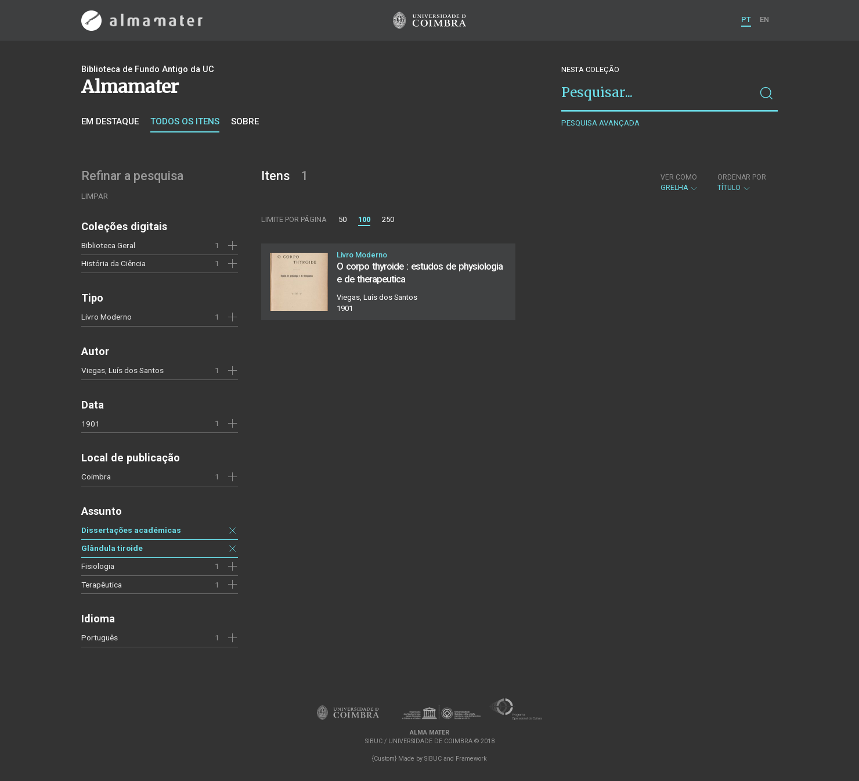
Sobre (245, 121)
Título (741, 182)
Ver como (679, 177)
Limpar (94, 196)
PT (746, 19)
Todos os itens (184, 121)
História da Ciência (113, 263)
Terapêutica (101, 584)
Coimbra (96, 476)
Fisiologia (97, 566)
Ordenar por (741, 177)
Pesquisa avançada (600, 123)
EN (764, 19)
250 (388, 219)
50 (342, 219)
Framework (471, 758)
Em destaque (110, 121)
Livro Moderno (106, 316)
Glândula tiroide (112, 548)
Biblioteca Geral (108, 245)
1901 (90, 423)
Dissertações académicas (131, 530)
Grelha (679, 182)
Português (99, 637)
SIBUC (433, 758)
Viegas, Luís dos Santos (122, 370)
